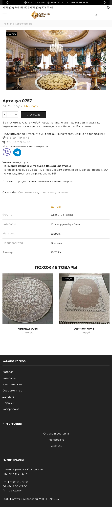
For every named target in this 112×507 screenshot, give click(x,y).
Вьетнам (56, 243)
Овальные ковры (62, 214)
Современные (23, 23)
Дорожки (8, 403)
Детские (8, 396)
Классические (12, 384)
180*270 (56, 252)
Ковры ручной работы (65, 224)
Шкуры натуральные (54, 192)
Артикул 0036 (28, 328)
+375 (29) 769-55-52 (15, 7)
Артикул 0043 (84, 328)
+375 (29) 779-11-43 (41, 7)
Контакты (56, 446)
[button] (7, 2)
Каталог (7, 371)
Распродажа (10, 409)
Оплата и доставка (56, 433)
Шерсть (56, 233)
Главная (7, 23)
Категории (9, 378)
